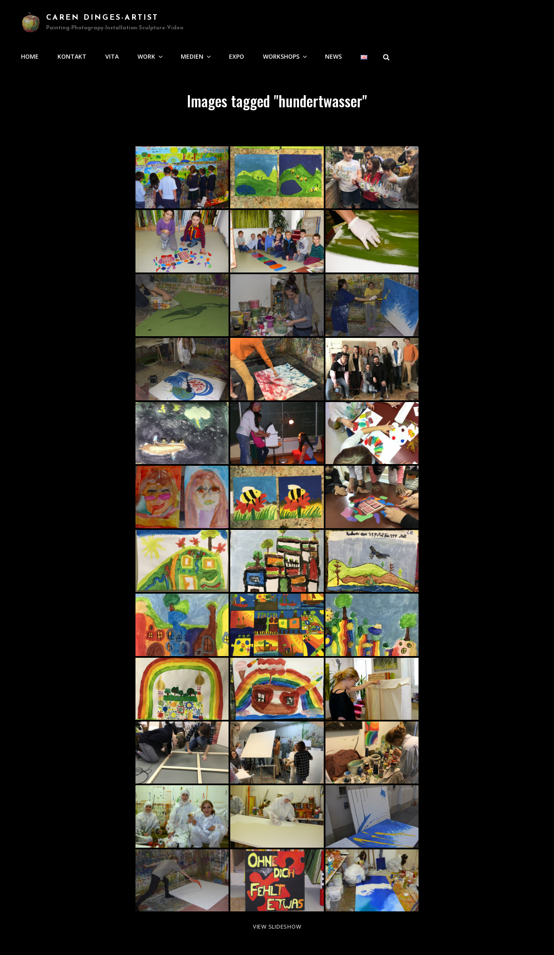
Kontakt (71, 56)
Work (151, 56)
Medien (196, 56)
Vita (112, 56)
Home (30, 56)
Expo (236, 56)
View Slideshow (277, 926)
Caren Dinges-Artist (102, 18)
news (333, 56)
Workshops (285, 56)
